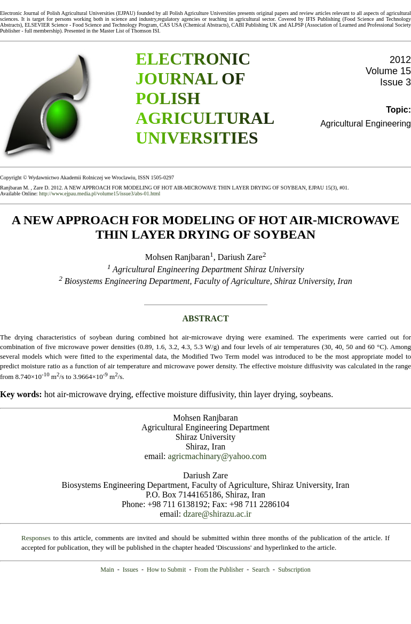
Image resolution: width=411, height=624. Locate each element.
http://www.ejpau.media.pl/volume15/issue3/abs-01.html (99, 193)
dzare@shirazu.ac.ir (217, 513)
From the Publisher (218, 569)
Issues (130, 569)
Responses (36, 538)
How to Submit (166, 569)
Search (261, 569)
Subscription (294, 569)
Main (107, 569)
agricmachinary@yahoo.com (217, 456)
